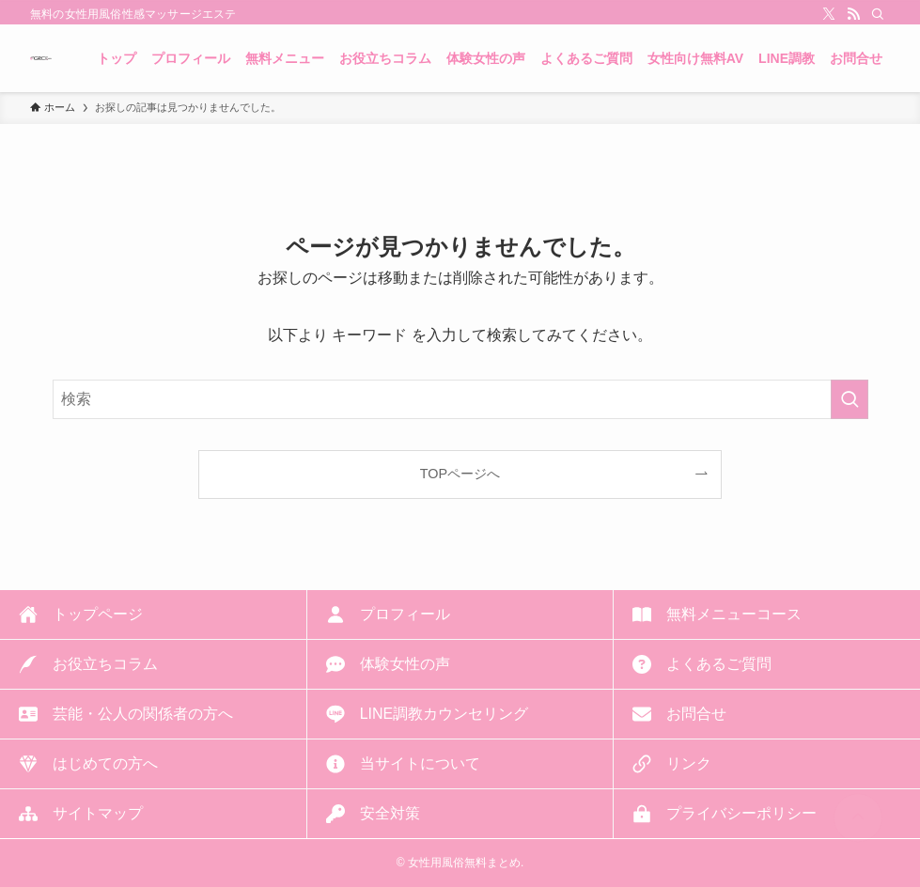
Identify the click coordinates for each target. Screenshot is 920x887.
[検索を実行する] (849, 399)
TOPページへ (460, 473)
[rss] (853, 14)
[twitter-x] (829, 14)
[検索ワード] (460, 399)
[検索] (877, 14)
